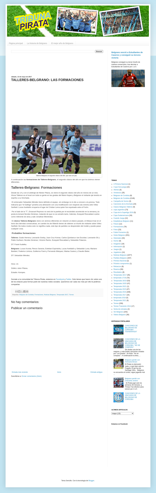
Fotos (116, 230)
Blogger (91, 481)
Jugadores (117, 252)
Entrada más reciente (20, 372)
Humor (116, 241)
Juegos (116, 249)
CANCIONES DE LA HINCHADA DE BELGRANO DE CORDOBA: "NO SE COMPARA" (132, 343)
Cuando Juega (119, 218)
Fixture (116, 224)
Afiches (116, 190)
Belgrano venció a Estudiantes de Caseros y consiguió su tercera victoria (127, 55)
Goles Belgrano (119, 235)
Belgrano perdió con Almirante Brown (132, 361)
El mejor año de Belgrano (62, 43)
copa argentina (119, 210)
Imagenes (117, 244)
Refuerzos (117, 266)
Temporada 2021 (120, 300)
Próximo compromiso (121, 264)
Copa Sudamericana (121, 215)
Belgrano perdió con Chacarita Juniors (132, 379)
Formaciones (39, 294)
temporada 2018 (120, 298)
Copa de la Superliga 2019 (123, 212)
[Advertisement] (57, 64)
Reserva (117, 269)
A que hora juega (120, 187)
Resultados (118, 272)
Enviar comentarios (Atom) (32, 376)
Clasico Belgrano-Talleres (123, 207)
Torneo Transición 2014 (122, 306)
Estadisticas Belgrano (122, 221)
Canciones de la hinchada (123, 204)
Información (118, 247)
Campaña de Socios (121, 201)
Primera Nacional (120, 261)
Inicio (59, 372)
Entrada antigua (96, 372)
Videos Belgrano (120, 315)
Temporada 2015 (120, 289)
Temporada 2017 (120, 295)
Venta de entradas (120, 309)
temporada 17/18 (120, 278)
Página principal (16, 43)
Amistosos (117, 193)
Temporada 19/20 (120, 283)
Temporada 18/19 (120, 281)
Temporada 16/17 (62, 294)
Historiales (117, 238)
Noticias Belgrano (50, 294)
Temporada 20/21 (120, 286)
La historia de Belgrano (37, 43)
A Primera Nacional (121, 184)
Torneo (71, 294)
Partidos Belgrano (120, 258)
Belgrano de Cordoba (26, 294)
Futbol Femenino (120, 232)
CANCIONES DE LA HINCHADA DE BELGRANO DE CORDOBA (132, 396)
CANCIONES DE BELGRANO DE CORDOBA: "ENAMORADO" (131, 329)
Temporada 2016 (120, 292)
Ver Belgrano (118, 312)
